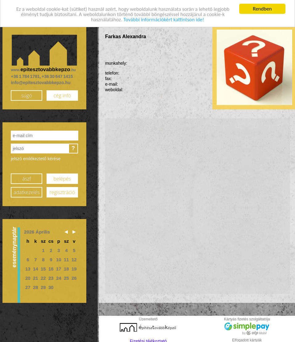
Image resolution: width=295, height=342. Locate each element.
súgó (26, 94)
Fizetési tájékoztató (148, 339)
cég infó (62, 94)
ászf (26, 177)
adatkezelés (26, 190)
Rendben (262, 7)
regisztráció (62, 190)
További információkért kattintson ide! (163, 17)
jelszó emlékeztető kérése (35, 157)
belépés (62, 177)
